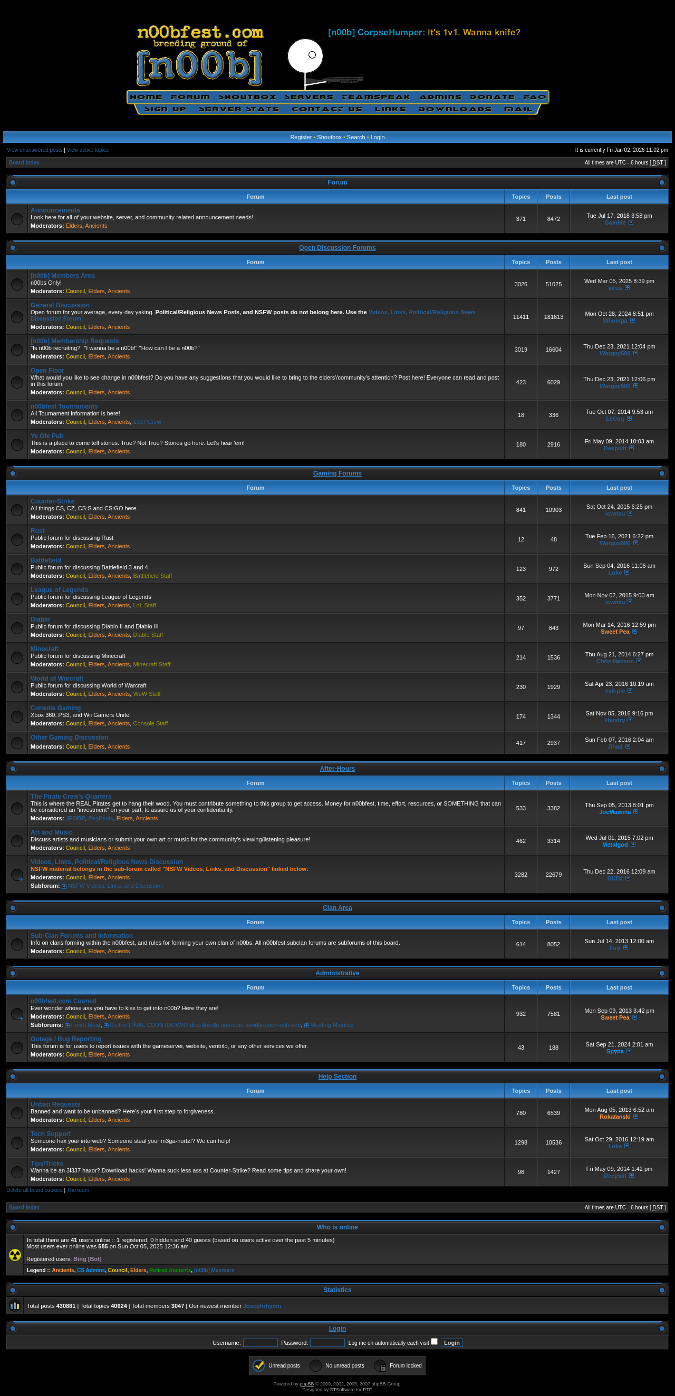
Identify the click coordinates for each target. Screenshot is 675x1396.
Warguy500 (615, 353)
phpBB (307, 1384)
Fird (615, 948)
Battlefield (46, 560)
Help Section (338, 1076)
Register (301, 137)
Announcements (55, 210)
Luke (615, 572)
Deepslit (615, 448)
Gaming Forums (337, 473)
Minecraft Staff (151, 664)
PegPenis (100, 818)
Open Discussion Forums (337, 247)
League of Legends (59, 590)
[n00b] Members (214, 1270)
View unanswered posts (34, 150)
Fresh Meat (86, 1025)
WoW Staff (146, 694)
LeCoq (615, 418)
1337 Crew (147, 422)
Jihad (615, 746)
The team (78, 1190)
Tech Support (51, 1134)
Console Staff (150, 723)
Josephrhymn (262, 1306)
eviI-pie (615, 690)
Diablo (40, 619)
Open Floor (47, 370)
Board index (24, 163)
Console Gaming (56, 708)
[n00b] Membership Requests (75, 341)
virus (615, 288)
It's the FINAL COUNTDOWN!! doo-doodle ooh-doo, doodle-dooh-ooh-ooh (205, 1025)
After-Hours (337, 768)
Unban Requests (56, 1104)
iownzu (615, 513)
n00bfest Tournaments (64, 406)
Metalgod (615, 844)
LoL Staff (144, 605)
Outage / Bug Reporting (66, 1039)
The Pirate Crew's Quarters (71, 796)
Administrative (337, 973)
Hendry (615, 720)
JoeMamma (615, 812)
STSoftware (342, 1389)
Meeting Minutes (332, 1025)
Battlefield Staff (152, 576)
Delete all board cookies (34, 1190)
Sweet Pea (615, 631)
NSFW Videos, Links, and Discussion (115, 886)
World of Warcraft (57, 678)
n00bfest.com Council (64, 1001)
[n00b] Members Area (63, 275)
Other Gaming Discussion (69, 737)
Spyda (615, 1051)
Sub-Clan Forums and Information (82, 935)
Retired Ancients (170, 1270)
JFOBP (75, 818)
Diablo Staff (148, 635)
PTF (367, 1389)
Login (378, 137)
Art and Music (51, 832)
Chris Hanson (615, 661)
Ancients (96, 225)
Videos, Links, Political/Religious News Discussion (107, 862)
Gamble (614, 222)
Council (75, 291)
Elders (74, 225)
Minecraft (45, 649)
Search (356, 137)
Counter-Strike (52, 501)
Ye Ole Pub (47, 436)
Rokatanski (615, 1116)
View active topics (88, 150)
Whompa (615, 320)
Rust (38, 531)
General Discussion (60, 305)
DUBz (615, 878)
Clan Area (337, 908)
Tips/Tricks (47, 1163)
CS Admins (91, 1270)
